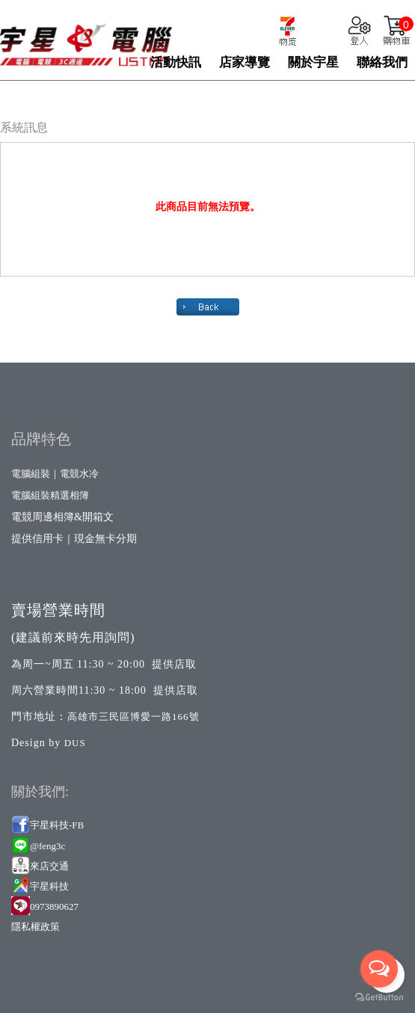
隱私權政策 (35, 926)
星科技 (54, 886)
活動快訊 (175, 62)
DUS (75, 742)
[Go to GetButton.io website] (379, 998)
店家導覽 (244, 62)
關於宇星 (313, 62)
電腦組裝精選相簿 (50, 495)
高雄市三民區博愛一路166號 (133, 716)
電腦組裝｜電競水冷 (55, 473)
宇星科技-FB (57, 825)
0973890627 (54, 906)
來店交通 (50, 866)
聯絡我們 (382, 62)
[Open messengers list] (379, 969)
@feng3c (47, 846)
